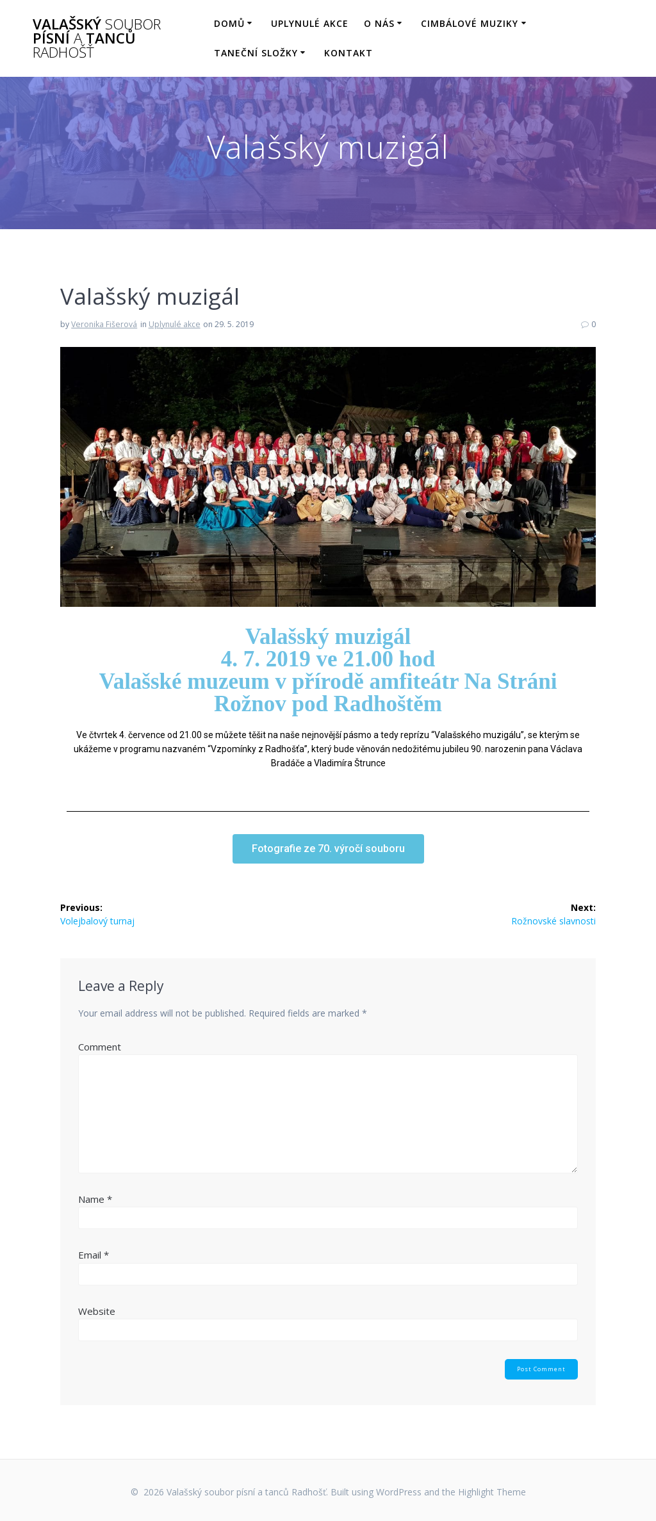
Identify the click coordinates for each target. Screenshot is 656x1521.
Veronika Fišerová (104, 324)
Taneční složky (256, 53)
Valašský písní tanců (97, 38)
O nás (379, 23)
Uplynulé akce (309, 23)
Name (95, 1199)
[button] (328, 849)
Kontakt (348, 53)
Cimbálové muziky (469, 23)
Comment (99, 1046)
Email (93, 1254)
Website (96, 1311)
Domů (229, 23)
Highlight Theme (492, 1492)
